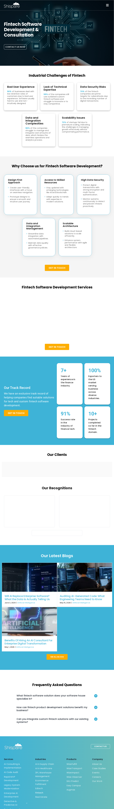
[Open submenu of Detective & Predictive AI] (26, 803)
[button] (57, 697)
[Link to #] (107, 5)
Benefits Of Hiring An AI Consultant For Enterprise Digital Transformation (28, 642)
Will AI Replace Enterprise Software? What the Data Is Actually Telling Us (27, 597)
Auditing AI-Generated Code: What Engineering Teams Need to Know (82, 597)
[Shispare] (12, 3)
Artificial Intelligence (26, 602)
